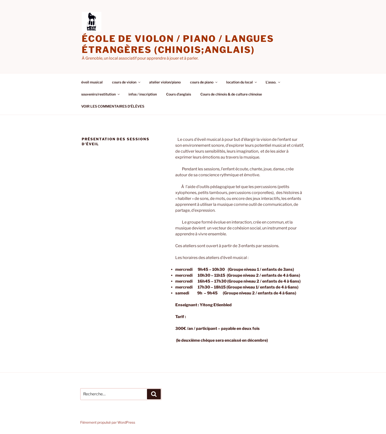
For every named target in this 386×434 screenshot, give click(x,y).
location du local (241, 82)
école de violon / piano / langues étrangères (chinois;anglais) (178, 44)
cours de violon (126, 82)
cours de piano (204, 82)
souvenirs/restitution (100, 94)
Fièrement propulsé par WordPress (107, 422)
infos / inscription (143, 94)
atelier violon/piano (165, 82)
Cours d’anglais (178, 94)
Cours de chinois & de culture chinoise (231, 94)
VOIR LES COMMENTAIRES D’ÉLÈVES (112, 106)
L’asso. (273, 82)
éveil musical (92, 82)
